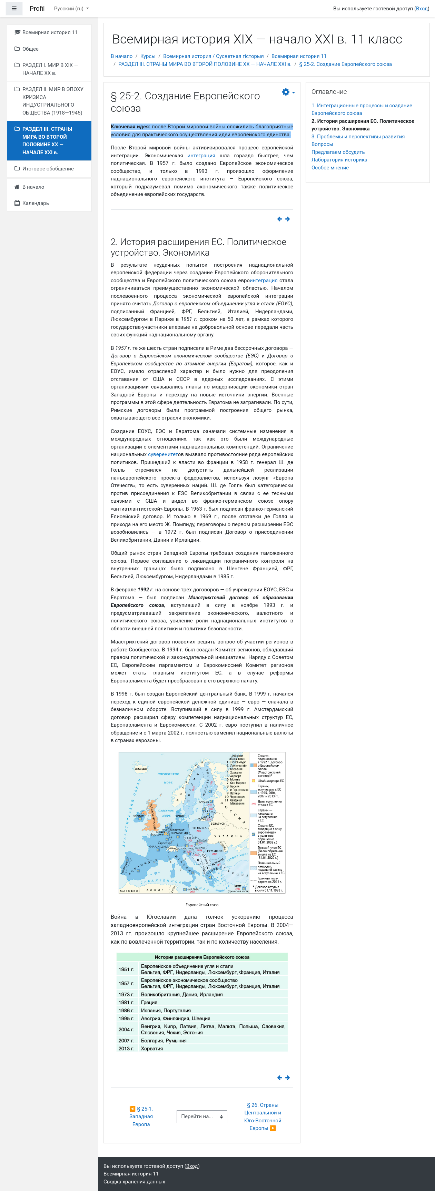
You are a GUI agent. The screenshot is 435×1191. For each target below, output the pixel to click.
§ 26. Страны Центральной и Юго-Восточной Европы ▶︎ (263, 1117)
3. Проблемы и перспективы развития (358, 137)
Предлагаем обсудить (338, 152)
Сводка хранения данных (134, 1182)
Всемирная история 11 (299, 56)
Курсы (148, 56)
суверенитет (163, 454)
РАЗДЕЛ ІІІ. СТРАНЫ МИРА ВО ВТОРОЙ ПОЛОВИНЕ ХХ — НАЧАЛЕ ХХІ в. (204, 64)
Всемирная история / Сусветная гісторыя (213, 56)
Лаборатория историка (339, 160)
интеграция (201, 155)
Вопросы (322, 144)
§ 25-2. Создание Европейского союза (345, 64)
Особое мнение (330, 168)
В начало (121, 56)
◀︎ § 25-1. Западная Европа (141, 1117)
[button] (288, 92)
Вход (422, 9)
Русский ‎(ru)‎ (69, 9)
